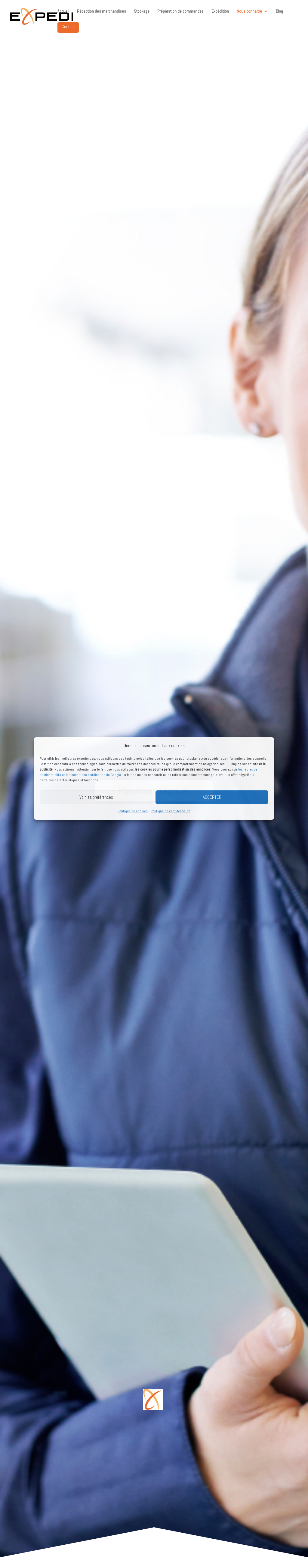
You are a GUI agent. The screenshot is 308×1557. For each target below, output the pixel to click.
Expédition (220, 11)
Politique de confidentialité (170, 811)
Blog (279, 11)
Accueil (63, 11)
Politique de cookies (133, 811)
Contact (68, 26)
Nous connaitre (249, 11)
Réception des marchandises (101, 11)
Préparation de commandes (180, 11)
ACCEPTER (212, 797)
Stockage (141, 11)
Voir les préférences (96, 797)
